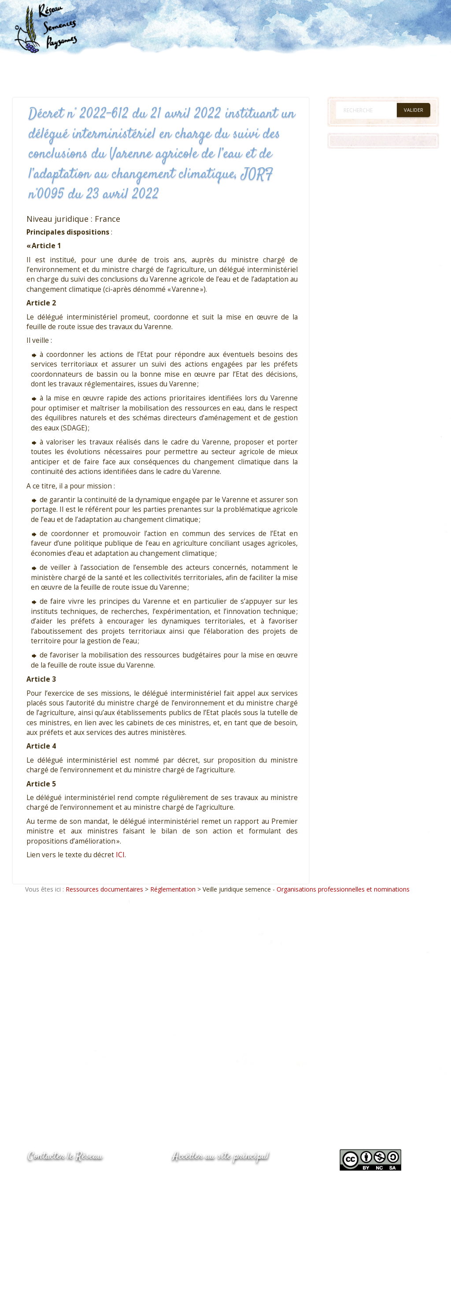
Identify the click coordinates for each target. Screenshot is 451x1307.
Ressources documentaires (104, 889)
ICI (120, 854)
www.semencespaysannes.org (221, 1177)
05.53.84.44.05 (59, 1178)
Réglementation (173, 889)
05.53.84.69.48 (59, 1196)
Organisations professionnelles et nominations (343, 889)
